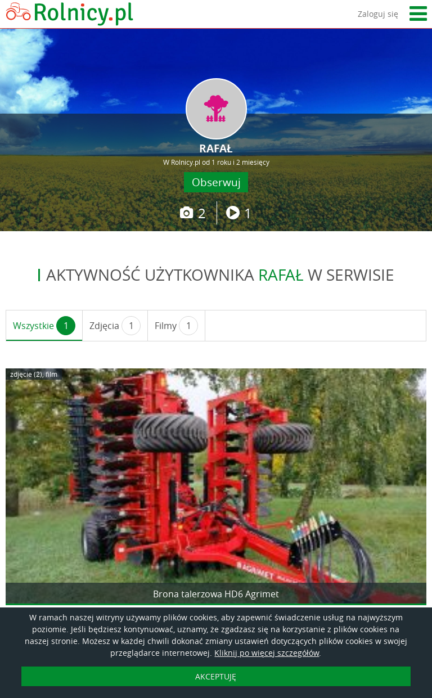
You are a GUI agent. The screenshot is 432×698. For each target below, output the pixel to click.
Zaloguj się (378, 13)
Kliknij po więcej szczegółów (266, 652)
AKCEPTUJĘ (215, 676)
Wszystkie (44, 325)
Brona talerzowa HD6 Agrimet (216, 594)
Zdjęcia (115, 325)
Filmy (176, 325)
